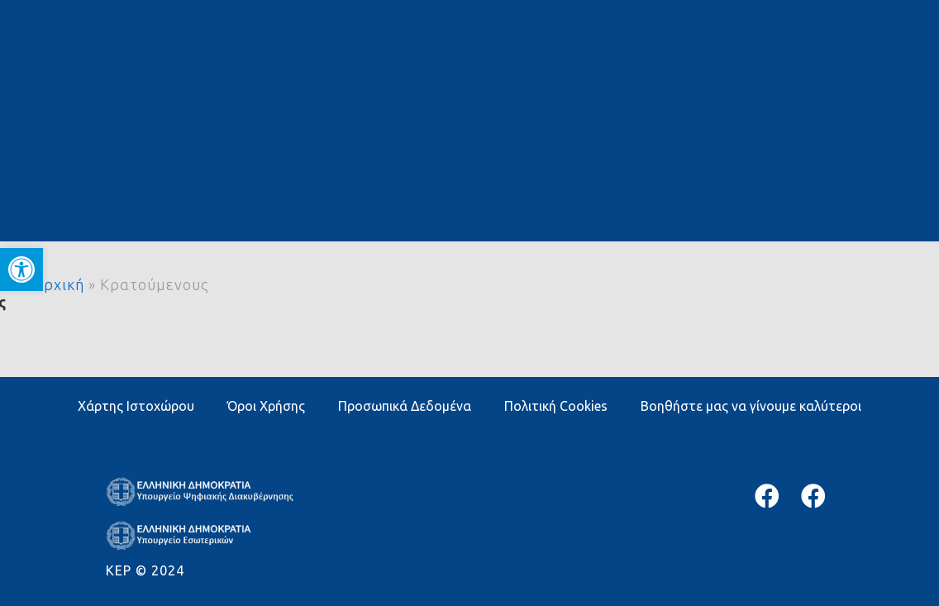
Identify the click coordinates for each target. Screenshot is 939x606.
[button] (21, 269)
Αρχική (58, 284)
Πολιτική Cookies (556, 405)
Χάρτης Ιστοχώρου (136, 405)
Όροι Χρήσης (266, 405)
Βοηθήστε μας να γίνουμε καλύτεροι (751, 405)
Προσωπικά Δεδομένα (404, 405)
